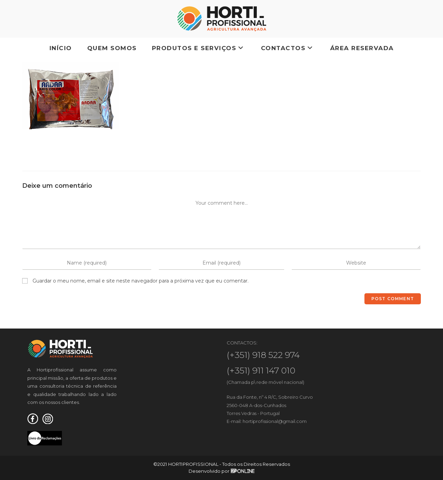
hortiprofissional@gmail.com (275, 421)
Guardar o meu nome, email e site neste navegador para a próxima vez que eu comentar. (140, 281)
